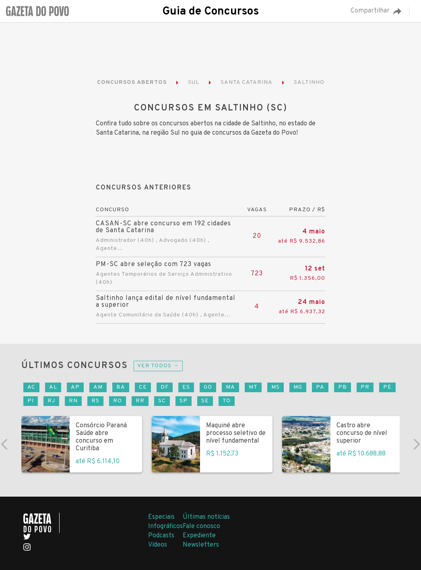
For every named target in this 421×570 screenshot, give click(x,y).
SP (184, 400)
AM (98, 387)
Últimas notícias (206, 517)
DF (165, 387)
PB (342, 387)
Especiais (161, 517)
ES (186, 387)
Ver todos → (158, 365)
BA (120, 387)
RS (95, 400)
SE (205, 400)
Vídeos (157, 545)
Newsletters (201, 545)
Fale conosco (201, 526)
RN (73, 400)
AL (53, 387)
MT (253, 387)
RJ (51, 400)
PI (30, 400)
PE (387, 387)
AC (31, 387)
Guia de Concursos (210, 11)
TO (227, 400)
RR (140, 400)
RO (117, 400)
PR (365, 387)
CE (143, 387)
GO (208, 387)
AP (75, 387)
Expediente (199, 536)
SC (162, 400)
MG (297, 387)
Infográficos (165, 526)
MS (275, 387)
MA (230, 387)
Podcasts (161, 536)
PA (320, 387)
